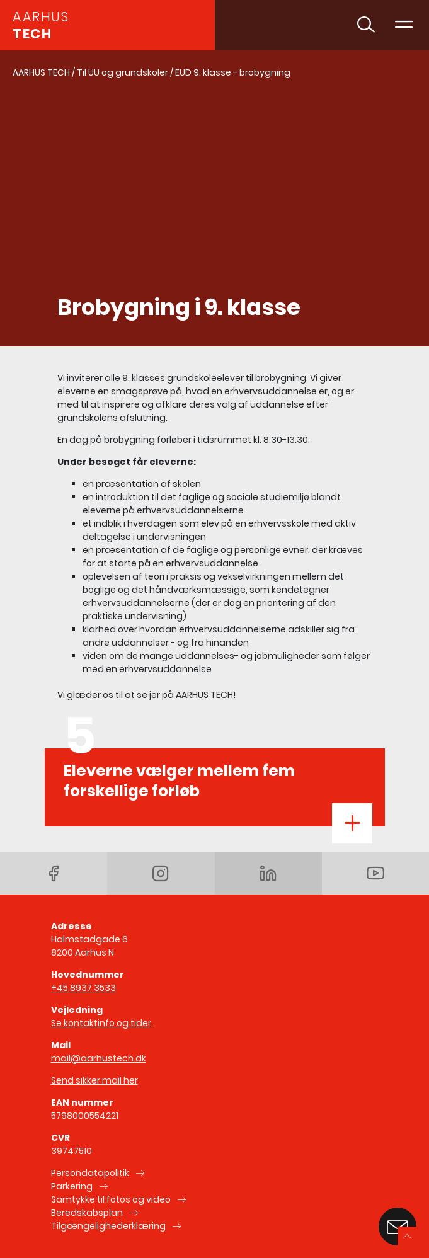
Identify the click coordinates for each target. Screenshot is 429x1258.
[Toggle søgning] (366, 25)
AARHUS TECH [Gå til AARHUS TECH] (41, 72)
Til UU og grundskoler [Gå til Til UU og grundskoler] (122, 72)
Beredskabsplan (87, 1212)
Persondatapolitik (90, 1173)
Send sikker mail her (94, 1080)
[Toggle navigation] (403, 25)
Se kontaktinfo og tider (101, 1023)
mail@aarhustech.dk (98, 1058)
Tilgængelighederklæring (108, 1226)
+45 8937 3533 (83, 987)
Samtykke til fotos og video (111, 1199)
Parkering (72, 1186)
